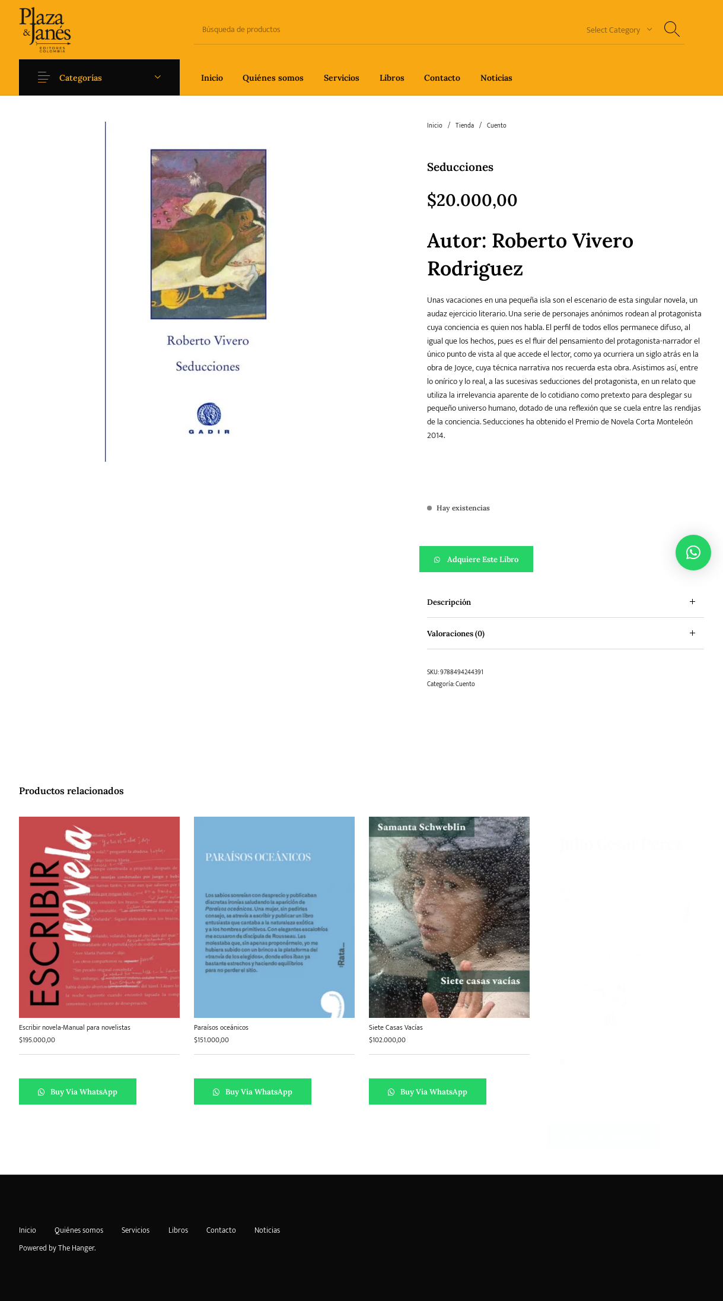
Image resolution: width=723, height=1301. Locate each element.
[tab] (565, 602)
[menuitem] (212, 77)
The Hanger (76, 1248)
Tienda (465, 125)
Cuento (497, 125)
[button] (565, 559)
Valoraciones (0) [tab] (456, 634)
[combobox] (615, 29)
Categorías (80, 77)
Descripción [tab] (449, 602)
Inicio (434, 125)
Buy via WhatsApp (83, 1092)
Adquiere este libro (482, 559)
